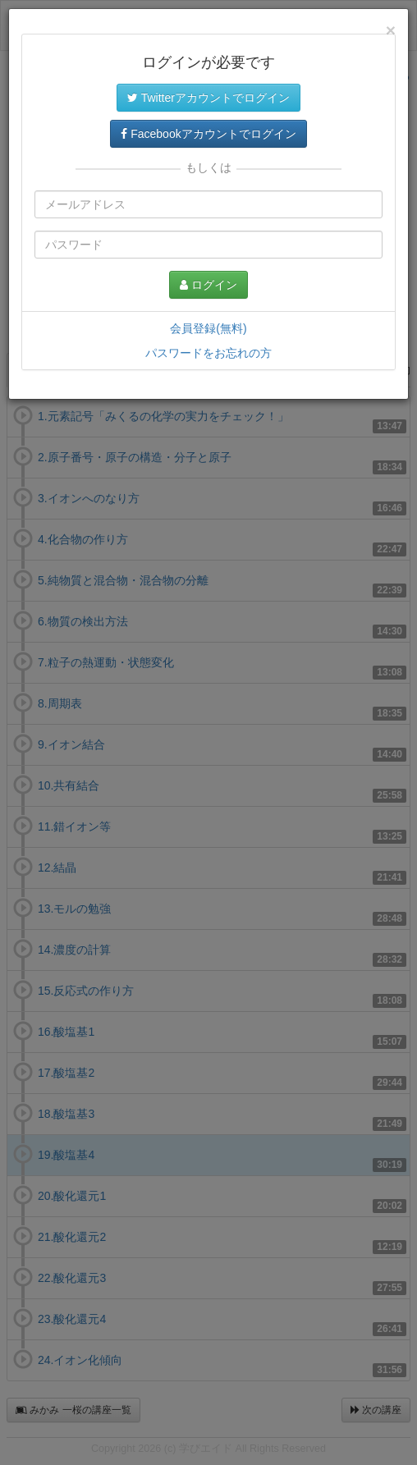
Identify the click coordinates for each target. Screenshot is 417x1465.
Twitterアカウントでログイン (208, 97)
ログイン (208, 284)
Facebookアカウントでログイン (208, 133)
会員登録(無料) (208, 328)
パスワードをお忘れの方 (208, 352)
